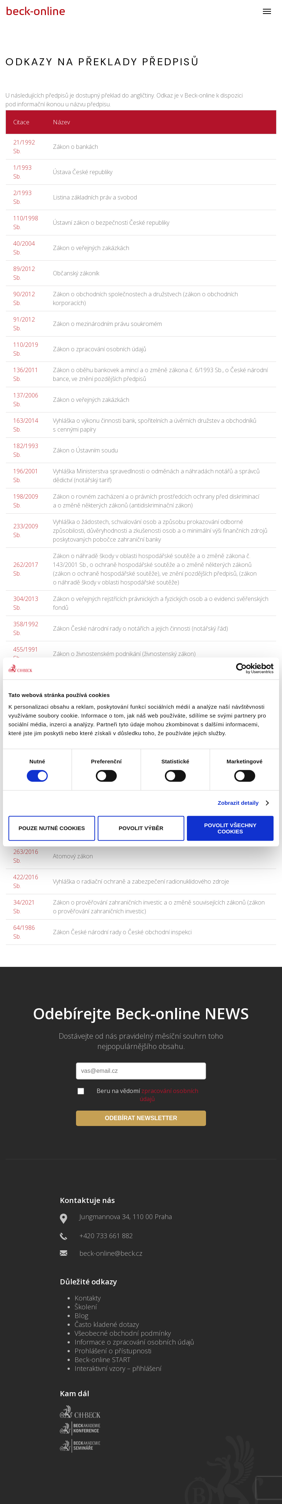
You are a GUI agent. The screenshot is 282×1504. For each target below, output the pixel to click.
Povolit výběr (141, 828)
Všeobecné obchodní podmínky (123, 1333)
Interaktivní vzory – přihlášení (118, 1368)
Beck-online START (102, 1359)
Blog (81, 1315)
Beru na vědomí (147, 1095)
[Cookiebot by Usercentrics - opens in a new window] (241, 668)
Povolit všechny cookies (230, 828)
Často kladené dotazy (107, 1324)
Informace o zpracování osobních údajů (134, 1342)
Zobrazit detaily (238, 803)
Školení (86, 1306)
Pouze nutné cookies (51, 828)
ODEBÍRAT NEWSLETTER (141, 1118)
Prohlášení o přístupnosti (113, 1350)
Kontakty (88, 1298)
